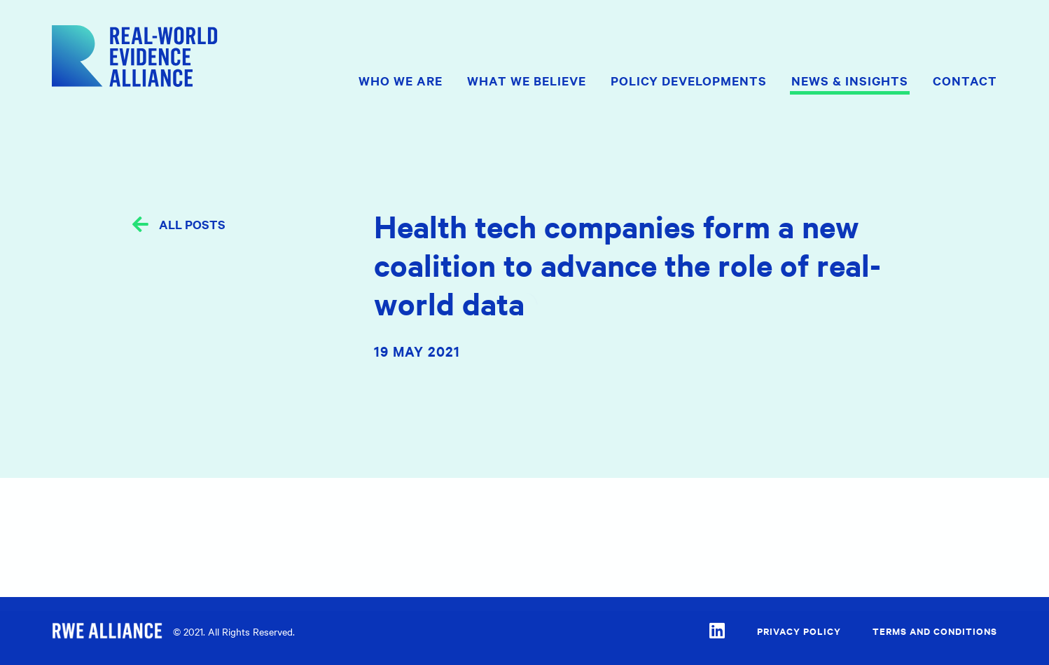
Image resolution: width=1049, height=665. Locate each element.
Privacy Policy (799, 631)
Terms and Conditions (935, 631)
